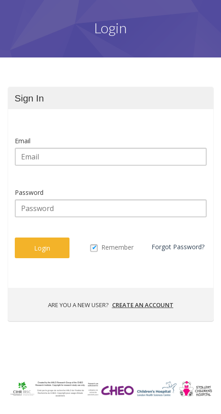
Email (22, 141)
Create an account (142, 305)
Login (42, 248)
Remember (117, 247)
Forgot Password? (178, 246)
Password (29, 192)
